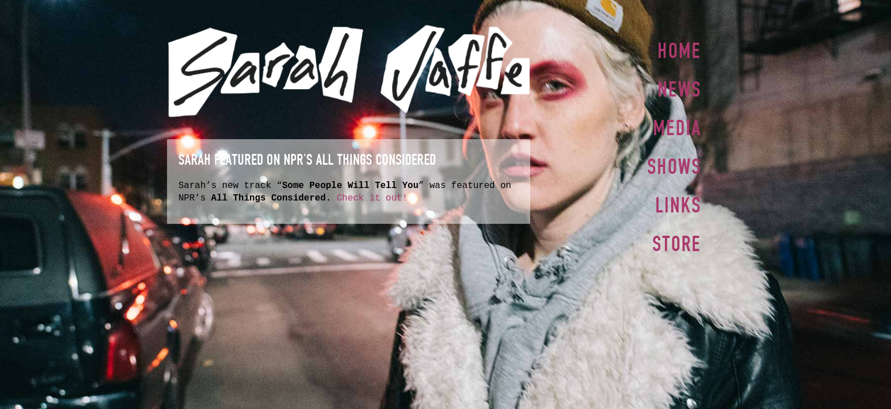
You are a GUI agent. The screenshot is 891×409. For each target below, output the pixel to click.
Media (677, 125)
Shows (674, 163)
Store (676, 238)
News (679, 88)
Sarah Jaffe (348, 71)
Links (678, 200)
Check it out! (371, 198)
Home (679, 50)
